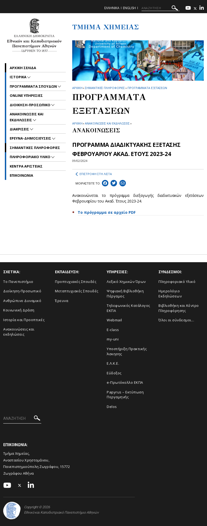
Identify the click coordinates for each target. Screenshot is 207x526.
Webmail (114, 320)
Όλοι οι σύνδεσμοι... (176, 320)
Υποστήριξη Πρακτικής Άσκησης (127, 351)
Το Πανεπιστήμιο (18, 281)
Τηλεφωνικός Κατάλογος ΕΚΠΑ (128, 308)
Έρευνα (61, 300)
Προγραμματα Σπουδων (34, 86)
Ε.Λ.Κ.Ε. (113, 363)
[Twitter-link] (195, 8)
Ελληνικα (111, 8)
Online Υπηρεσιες (26, 95)
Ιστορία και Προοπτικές (23, 319)
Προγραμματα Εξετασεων (147, 88)
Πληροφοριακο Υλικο (30, 156)
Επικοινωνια (21, 175)
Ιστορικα (18, 76)
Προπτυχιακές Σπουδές (75, 281)
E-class (113, 329)
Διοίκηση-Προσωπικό (22, 291)
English (129, 8)
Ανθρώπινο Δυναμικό (22, 300)
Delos (112, 406)
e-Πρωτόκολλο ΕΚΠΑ (125, 382)
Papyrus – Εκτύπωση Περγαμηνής (125, 395)
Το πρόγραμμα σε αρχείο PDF (107, 212)
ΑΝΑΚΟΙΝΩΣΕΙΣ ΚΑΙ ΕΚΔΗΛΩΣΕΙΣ (107, 123)
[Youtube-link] (188, 8)
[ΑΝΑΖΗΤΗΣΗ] (161, 8)
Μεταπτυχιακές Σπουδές (76, 291)
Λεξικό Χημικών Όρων (126, 281)
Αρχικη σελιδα (23, 67)
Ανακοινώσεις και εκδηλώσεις (18, 332)
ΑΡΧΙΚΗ (77, 88)
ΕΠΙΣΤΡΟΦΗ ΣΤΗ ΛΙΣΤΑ (93, 174)
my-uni (113, 339)
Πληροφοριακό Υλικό (176, 281)
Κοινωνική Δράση (18, 310)
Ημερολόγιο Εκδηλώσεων (170, 293)
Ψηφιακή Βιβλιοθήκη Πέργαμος (125, 293)
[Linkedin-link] (201, 8)
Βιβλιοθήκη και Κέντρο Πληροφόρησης (178, 308)
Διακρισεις (20, 129)
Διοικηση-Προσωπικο (30, 104)
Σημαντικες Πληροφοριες (105, 88)
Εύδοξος (114, 373)
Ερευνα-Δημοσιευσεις (31, 138)
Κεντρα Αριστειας (26, 166)
